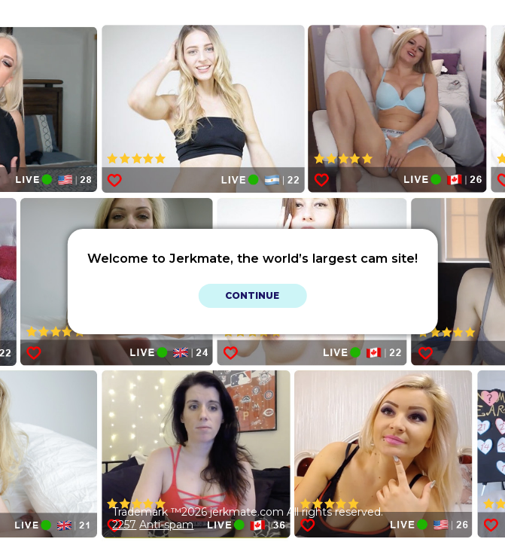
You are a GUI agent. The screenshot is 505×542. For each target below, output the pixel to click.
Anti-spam (166, 524)
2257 (124, 524)
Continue (252, 295)
